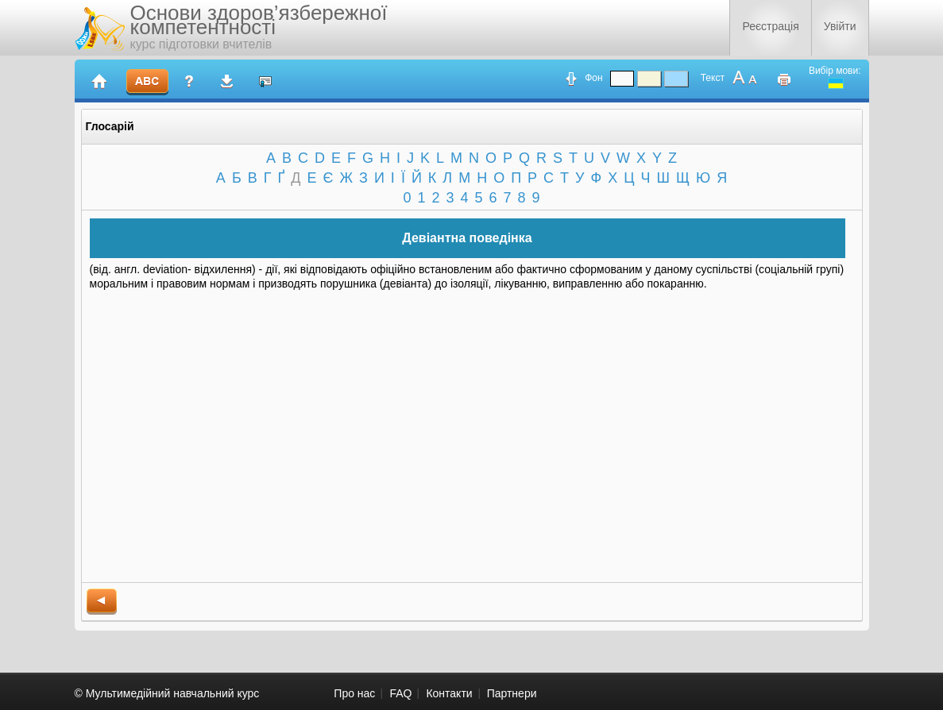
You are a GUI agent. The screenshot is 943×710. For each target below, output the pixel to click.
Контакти (449, 693)
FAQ (400, 693)
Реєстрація (770, 26)
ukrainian (836, 83)
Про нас (354, 693)
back (102, 601)
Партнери (512, 693)
